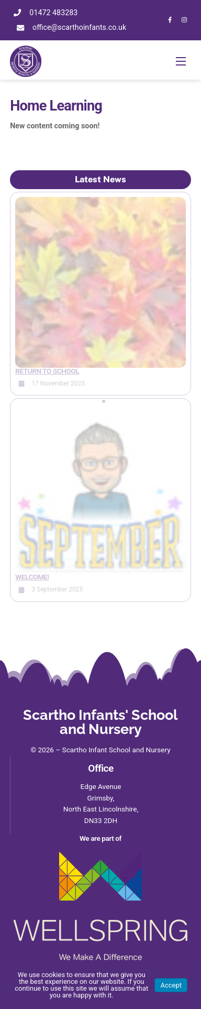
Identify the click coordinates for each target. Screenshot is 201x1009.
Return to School (47, 371)
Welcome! (32, 577)
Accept (171, 985)
